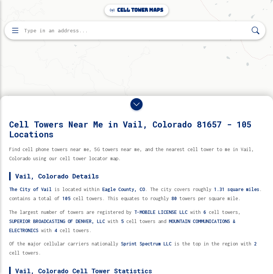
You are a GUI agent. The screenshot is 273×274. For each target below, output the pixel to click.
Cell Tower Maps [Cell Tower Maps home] (136, 10)
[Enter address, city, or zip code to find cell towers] (135, 30)
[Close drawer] (136, 104)
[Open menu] (15, 30)
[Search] (255, 31)
